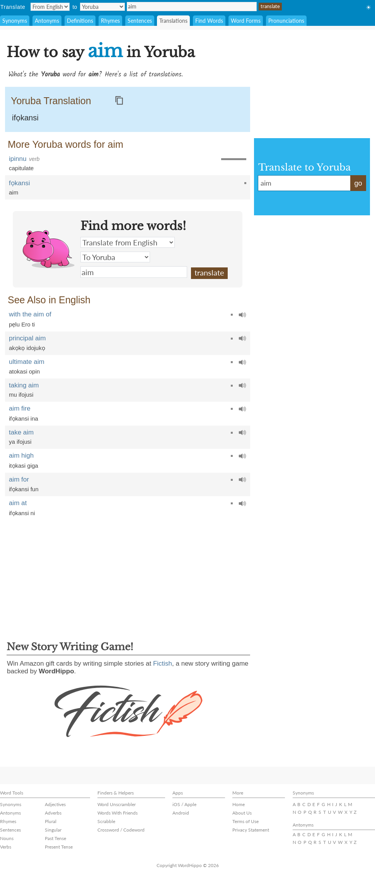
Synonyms (14, 20)
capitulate (21, 168)
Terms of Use (245, 821)
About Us (242, 813)
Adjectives (55, 804)
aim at (18, 503)
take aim (21, 432)
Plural (50, 821)
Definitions (80, 20)
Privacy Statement (250, 830)
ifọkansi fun (24, 489)
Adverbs (53, 813)
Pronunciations (286, 20)
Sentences (140, 20)
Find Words (209, 20)
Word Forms (246, 20)
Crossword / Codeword (121, 830)
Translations (173, 20)
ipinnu (17, 158)
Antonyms (47, 20)
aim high (21, 455)
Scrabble (106, 821)
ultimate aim (26, 361)
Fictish (162, 663)
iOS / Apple (184, 804)
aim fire (20, 408)
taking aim (24, 385)
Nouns (7, 838)
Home (238, 804)
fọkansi (19, 183)
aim (192, 6)
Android (180, 813)
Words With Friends (117, 813)
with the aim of (30, 314)
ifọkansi (25, 117)
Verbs (5, 847)
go (358, 183)
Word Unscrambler (116, 804)
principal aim (27, 338)
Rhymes (110, 20)
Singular (53, 830)
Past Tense (55, 838)
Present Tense (59, 847)
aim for (19, 479)
